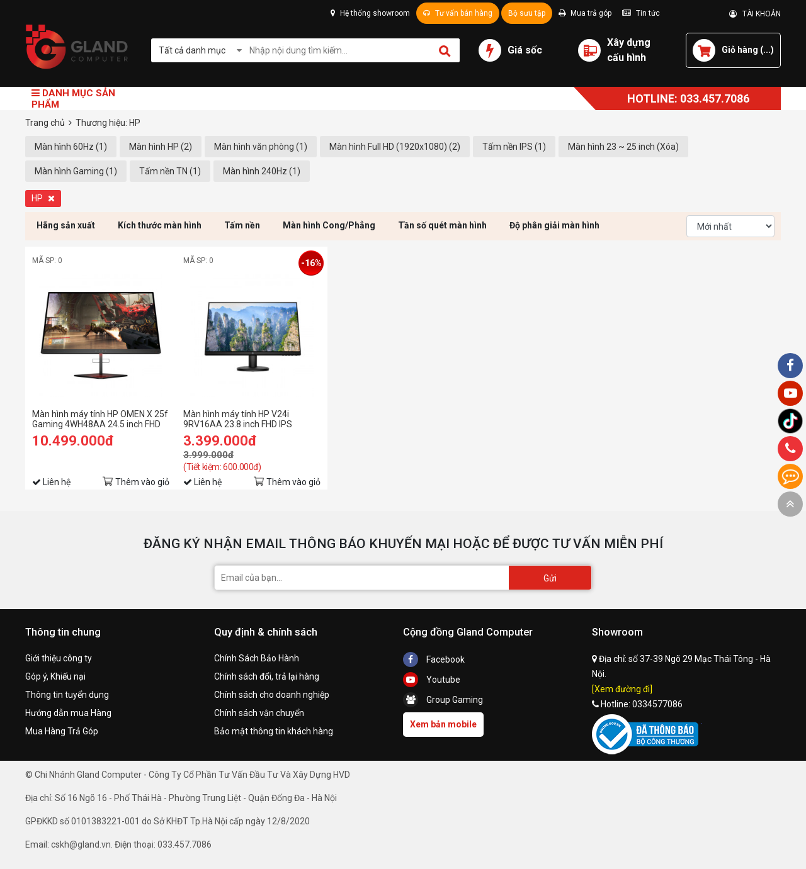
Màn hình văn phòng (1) (260, 147)
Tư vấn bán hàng (457, 13)
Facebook (434, 659)
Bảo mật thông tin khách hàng (273, 731)
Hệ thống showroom (370, 13)
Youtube (431, 679)
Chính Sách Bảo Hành (256, 658)
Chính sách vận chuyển (259, 713)
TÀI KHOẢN (755, 13)
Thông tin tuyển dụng (67, 695)
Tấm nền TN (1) (170, 171)
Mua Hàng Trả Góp (61, 731)
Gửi (550, 578)
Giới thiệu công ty (58, 658)
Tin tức (641, 13)
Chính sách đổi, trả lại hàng (266, 676)
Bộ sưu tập (526, 13)
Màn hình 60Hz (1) (71, 147)
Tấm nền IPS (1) (514, 147)
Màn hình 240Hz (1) (261, 171)
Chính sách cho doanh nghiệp (271, 695)
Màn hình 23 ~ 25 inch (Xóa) (623, 147)
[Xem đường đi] (622, 689)
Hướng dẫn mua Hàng (68, 713)
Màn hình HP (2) (160, 147)
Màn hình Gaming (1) (76, 171)
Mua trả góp (585, 13)
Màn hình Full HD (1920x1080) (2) (394, 147)
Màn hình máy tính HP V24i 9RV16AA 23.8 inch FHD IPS (237, 419)
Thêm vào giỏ (142, 482)
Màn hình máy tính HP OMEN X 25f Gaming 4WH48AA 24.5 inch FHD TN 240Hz (100, 419)
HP (43, 198)
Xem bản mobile (443, 724)
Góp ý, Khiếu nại (55, 676)
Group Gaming (443, 699)
